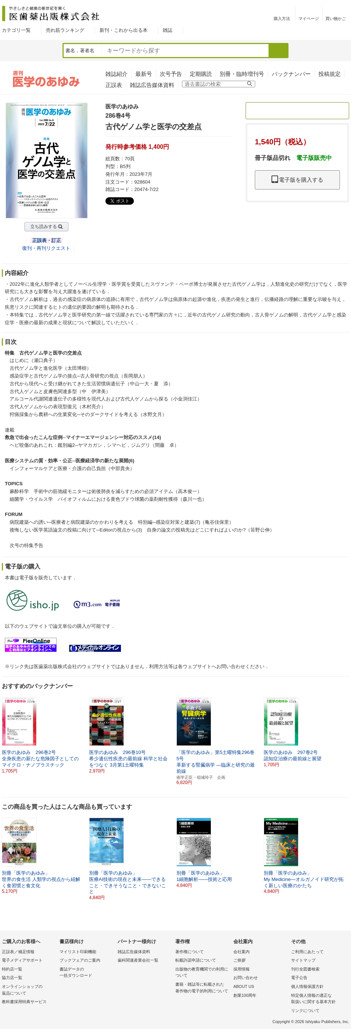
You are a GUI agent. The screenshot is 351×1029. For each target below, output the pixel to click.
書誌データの (87, 973)
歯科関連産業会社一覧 (138, 960)
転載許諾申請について (195, 960)
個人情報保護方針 (307, 986)
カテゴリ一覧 (16, 30)
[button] (344, 732)
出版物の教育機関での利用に (202, 973)
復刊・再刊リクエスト (46, 248)
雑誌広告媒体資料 (152, 85)
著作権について (189, 951)
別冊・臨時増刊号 (242, 74)
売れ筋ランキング (65, 30)
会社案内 (241, 951)
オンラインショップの (29, 990)
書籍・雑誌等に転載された (202, 988)
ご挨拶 (239, 960)
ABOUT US (243, 986)
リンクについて (305, 1010)
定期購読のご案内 (297, 110)
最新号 (143, 74)
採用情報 (241, 969)
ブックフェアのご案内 (80, 960)
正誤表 (113, 85)
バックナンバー (291, 74)
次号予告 (171, 74)
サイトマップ (303, 960)
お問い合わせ (245, 977)
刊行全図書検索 (305, 969)
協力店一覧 (12, 977)
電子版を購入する (297, 180)
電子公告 (299, 977)
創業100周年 (244, 995)
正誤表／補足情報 (18, 951)
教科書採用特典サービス (24, 1001)
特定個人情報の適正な (318, 999)
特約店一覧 (12, 969)
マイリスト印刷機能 (78, 951)
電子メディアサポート (22, 960)
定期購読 (201, 74)
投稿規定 (329, 74)
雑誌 (167, 30)
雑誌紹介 (116, 74)
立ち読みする (43, 226)
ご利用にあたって (307, 951)
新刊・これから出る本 (123, 30)
